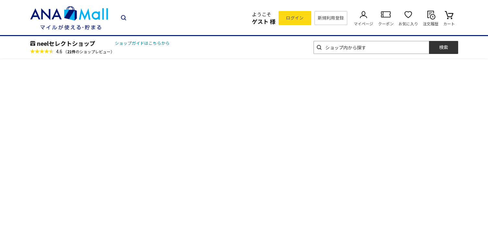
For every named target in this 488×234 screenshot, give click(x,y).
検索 (443, 47)
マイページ (363, 23)
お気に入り (408, 23)
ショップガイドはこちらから (142, 43)
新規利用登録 (331, 18)
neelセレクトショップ (66, 43)
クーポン (386, 23)
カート (449, 23)
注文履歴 (430, 23)
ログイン (295, 18)
